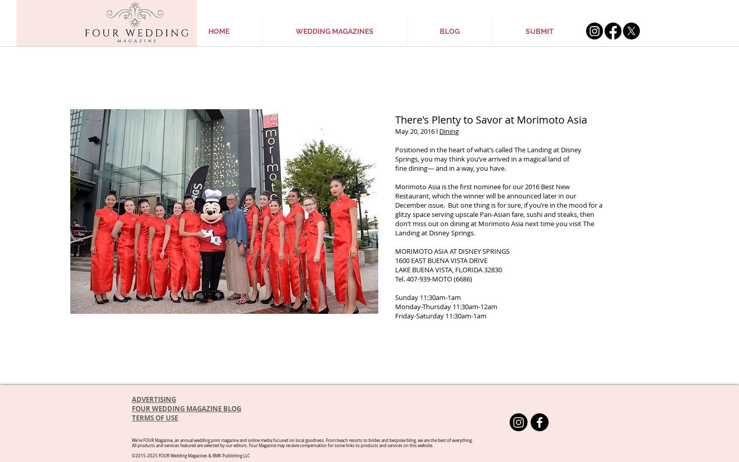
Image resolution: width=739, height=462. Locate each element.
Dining (449, 131)
